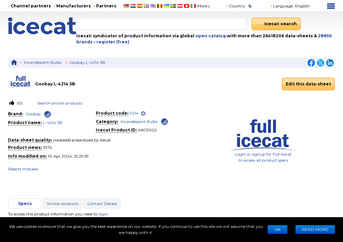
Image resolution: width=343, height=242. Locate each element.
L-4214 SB (52, 122)
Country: (236, 5)
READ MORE (315, 229)
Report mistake (23, 168)
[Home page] (42, 25)
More (204, 5)
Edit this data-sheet (308, 83)
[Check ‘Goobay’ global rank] (48, 114)
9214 (134, 113)
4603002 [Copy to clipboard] (147, 129)
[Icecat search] (276, 23)
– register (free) (111, 41)
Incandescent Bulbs (42, 62)
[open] (143, 113)
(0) (19, 103)
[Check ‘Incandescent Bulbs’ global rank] (164, 121)
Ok (277, 229)
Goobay (33, 113)
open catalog (210, 35)
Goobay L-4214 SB (87, 62)
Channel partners (31, 5)
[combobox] (161, 23)
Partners (106, 5)
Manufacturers (73, 5)
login (103, 213)
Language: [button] (282, 5)
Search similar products (59, 103)
